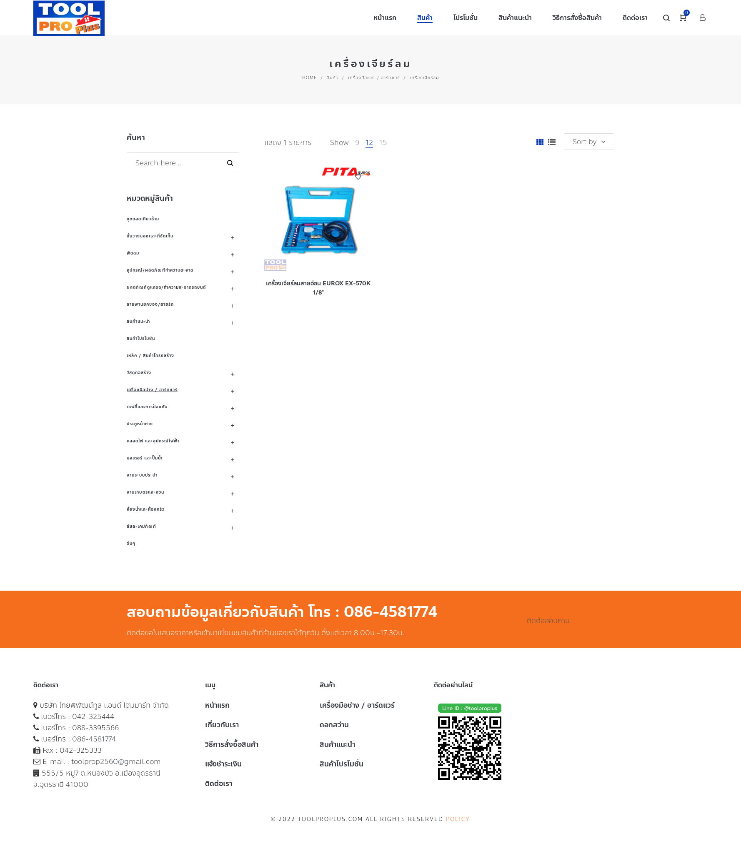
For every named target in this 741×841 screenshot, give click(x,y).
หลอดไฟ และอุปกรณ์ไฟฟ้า (153, 441)
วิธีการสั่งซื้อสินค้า (231, 744)
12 (369, 142)
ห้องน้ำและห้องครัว (146, 509)
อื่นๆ (131, 543)
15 (383, 142)
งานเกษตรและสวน (145, 492)
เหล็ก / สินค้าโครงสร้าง (150, 355)
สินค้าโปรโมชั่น (141, 338)
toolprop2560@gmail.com (116, 761)
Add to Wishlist (358, 177)
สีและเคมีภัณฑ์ (141, 526)
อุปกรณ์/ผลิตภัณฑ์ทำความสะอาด (160, 270)
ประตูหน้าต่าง (140, 424)
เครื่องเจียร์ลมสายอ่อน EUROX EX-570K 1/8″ (318, 288)
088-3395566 (95, 727)
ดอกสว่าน (334, 724)
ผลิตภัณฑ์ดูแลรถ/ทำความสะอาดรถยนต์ (166, 287)
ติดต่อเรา (218, 783)
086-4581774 (94, 739)
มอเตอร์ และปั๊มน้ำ (145, 458)
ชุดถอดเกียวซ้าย (143, 219)
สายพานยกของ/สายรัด (150, 304)
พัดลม (133, 253)
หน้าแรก (217, 705)
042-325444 (93, 716)
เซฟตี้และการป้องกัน (147, 407)
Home (309, 78)
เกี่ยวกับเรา (222, 724)
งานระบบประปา (142, 475)
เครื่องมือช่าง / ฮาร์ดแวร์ (374, 78)
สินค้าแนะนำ (138, 321)
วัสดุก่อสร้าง (139, 372)
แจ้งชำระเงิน (223, 764)
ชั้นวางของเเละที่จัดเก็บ (150, 236)
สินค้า (332, 78)
